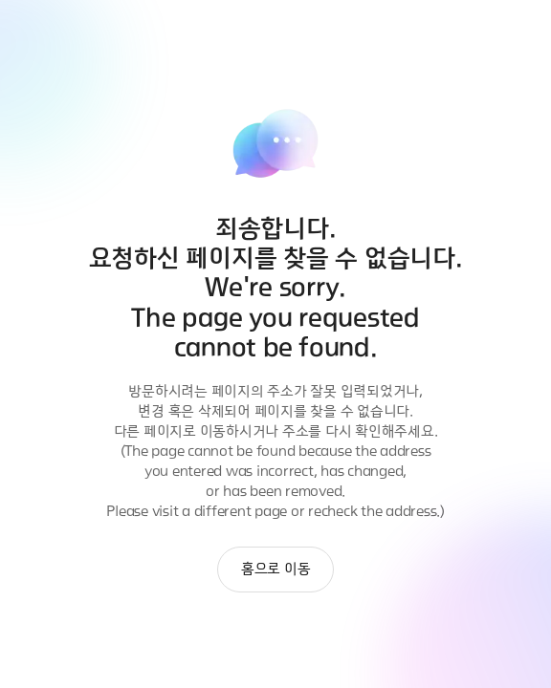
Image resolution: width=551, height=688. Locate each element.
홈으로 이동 (276, 569)
